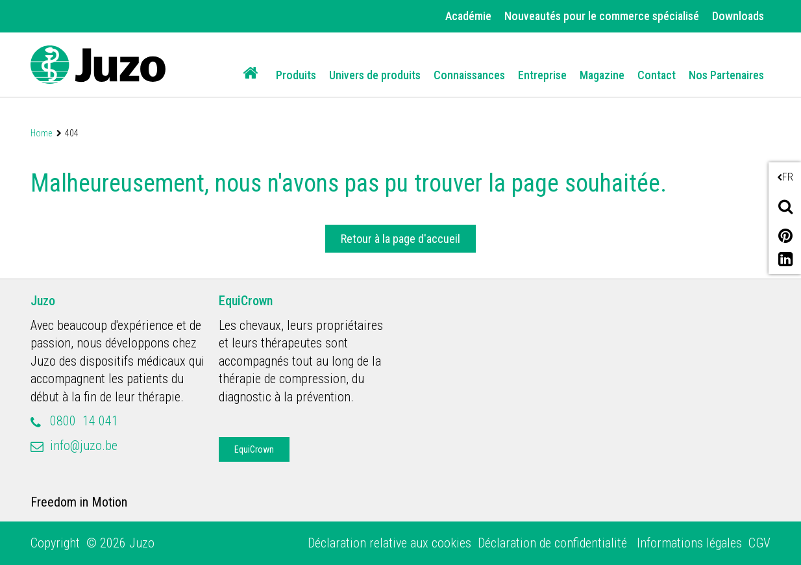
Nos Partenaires (726, 75)
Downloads (738, 16)
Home (41, 133)
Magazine (602, 75)
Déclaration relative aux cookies (389, 543)
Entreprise (542, 75)
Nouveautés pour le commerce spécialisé (601, 16)
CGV (759, 543)
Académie (468, 16)
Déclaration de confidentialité (554, 543)
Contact (656, 75)
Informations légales (689, 543)
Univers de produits (375, 75)
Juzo (43, 300)
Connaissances (469, 75)
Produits (296, 75)
